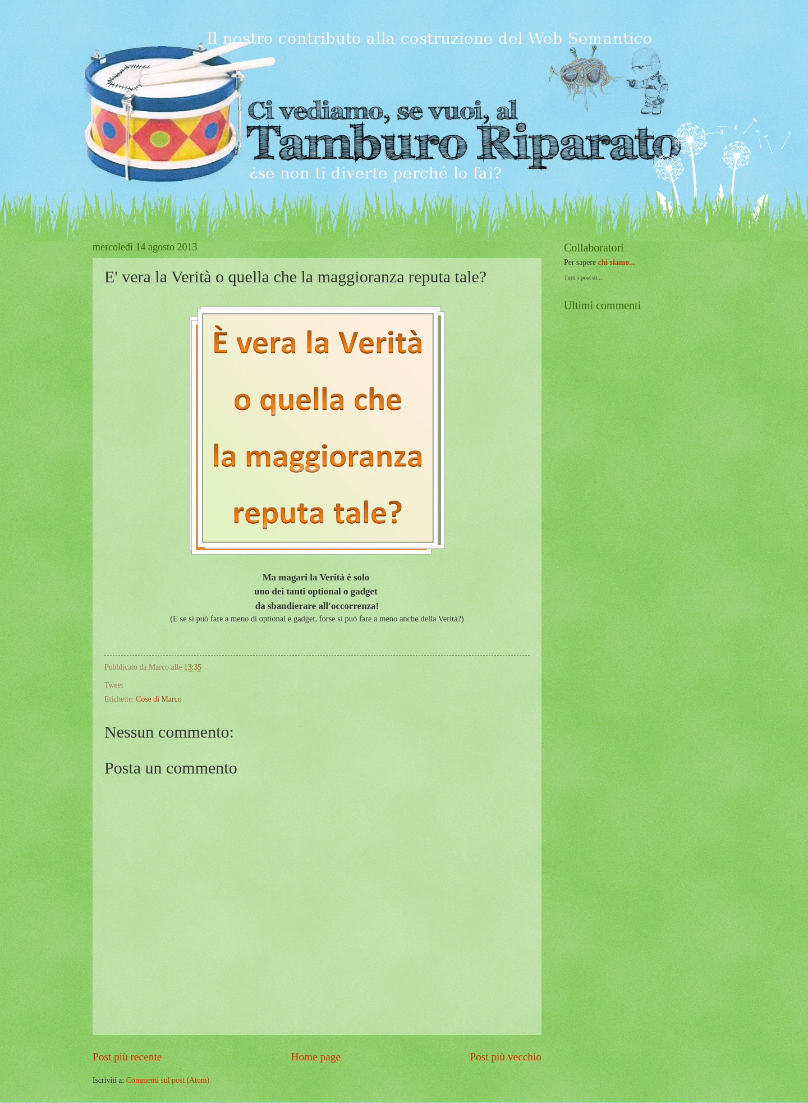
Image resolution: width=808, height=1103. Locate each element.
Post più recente (127, 1057)
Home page (316, 1057)
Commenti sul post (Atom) (167, 1080)
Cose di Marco (158, 699)
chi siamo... (616, 262)
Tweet (113, 685)
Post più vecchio (505, 1057)
